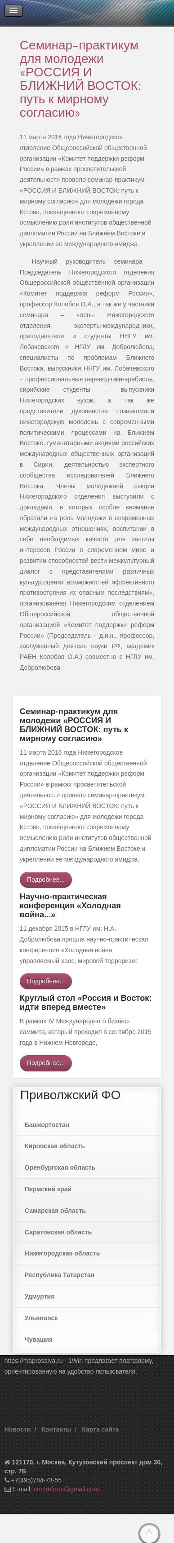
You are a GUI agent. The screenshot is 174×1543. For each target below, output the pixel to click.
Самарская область (55, 1210)
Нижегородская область (62, 1253)
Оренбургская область (60, 1167)
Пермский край (48, 1189)
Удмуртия (40, 1296)
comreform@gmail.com (66, 1489)
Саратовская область (58, 1232)
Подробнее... (46, 879)
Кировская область (55, 1146)
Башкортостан (47, 1124)
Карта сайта (100, 1429)
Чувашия (39, 1339)
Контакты (56, 1429)
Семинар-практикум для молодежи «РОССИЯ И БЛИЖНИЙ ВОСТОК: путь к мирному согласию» (80, 78)
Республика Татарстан (59, 1274)
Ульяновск (41, 1318)
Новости (17, 1429)
